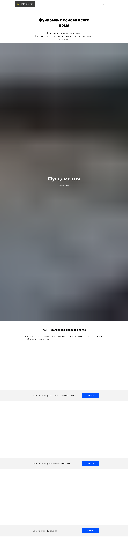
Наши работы (83, 4)
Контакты (93, 4)
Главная (74, 4)
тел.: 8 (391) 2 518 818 (105, 4)
